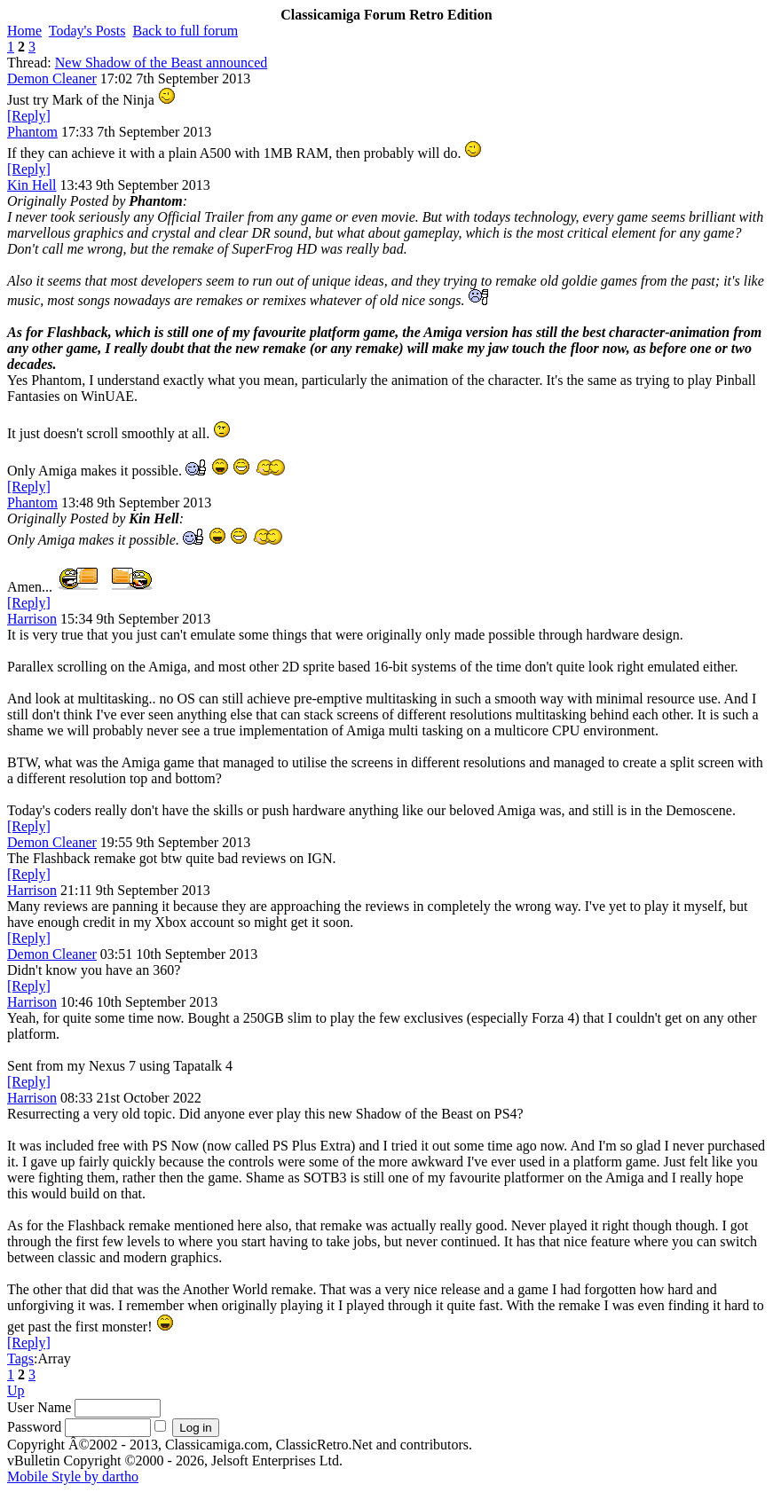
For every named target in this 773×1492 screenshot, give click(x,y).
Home (24, 30)
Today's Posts (87, 30)
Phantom (32, 131)
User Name (39, 1407)
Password (34, 1426)
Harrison (32, 618)
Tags (20, 1358)
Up (16, 1390)
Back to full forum (186, 30)
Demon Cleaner (52, 78)
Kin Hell (32, 184)
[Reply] (29, 115)
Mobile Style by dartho (72, 1476)
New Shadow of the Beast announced (161, 62)
